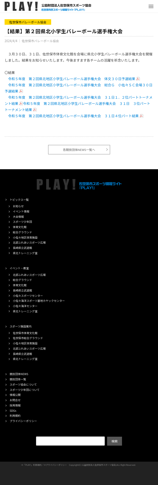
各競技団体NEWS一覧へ (79, 149)
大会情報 (18, 216)
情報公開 (15, 395)
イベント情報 (21, 211)
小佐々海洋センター (25, 306)
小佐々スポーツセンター (28, 295)
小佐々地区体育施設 (25, 237)
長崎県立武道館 (22, 248)
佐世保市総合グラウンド (28, 338)
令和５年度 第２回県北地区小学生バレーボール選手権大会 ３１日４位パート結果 (73, 115)
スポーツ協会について (23, 384)
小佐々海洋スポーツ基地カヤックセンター (39, 300)
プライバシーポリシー (23, 421)
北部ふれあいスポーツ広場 (29, 242)
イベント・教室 (19, 268)
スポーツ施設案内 (20, 326)
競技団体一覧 (18, 379)
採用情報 (15, 405)
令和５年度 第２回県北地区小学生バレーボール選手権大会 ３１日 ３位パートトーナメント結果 (77, 106)
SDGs (13, 410)
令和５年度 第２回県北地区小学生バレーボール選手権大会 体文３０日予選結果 (71, 78)
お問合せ (15, 400)
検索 (114, 441)
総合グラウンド (22, 232)
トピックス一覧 (19, 200)
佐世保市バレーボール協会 (27, 22)
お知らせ (18, 206)
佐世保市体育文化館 (25, 333)
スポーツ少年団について (25, 390)
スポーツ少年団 (22, 221)
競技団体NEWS (19, 374)
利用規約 (15, 415)
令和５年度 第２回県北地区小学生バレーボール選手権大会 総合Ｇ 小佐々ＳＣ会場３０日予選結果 (78, 87)
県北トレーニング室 (25, 253)
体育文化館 (20, 227)
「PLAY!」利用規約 (32, 464)
